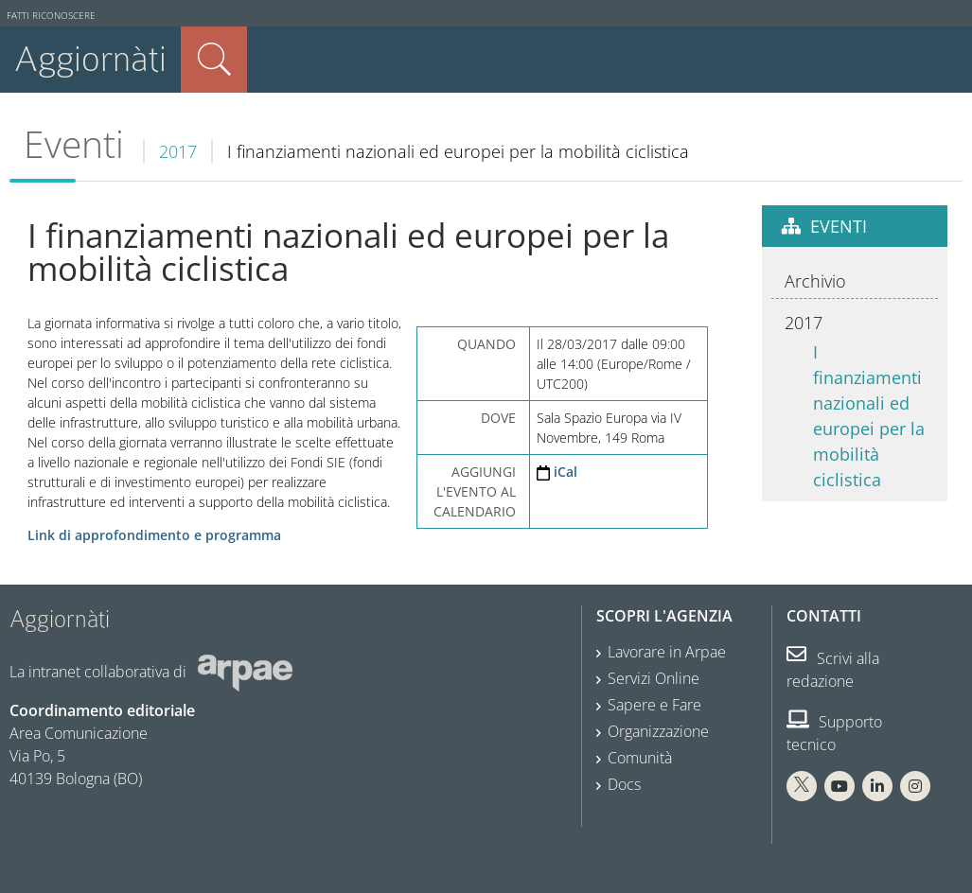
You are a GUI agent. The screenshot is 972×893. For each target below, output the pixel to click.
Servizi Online (653, 678)
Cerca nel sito (214, 59)
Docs (624, 784)
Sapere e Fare (654, 704)
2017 (178, 151)
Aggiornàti (90, 59)
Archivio (815, 281)
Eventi (74, 143)
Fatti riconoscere (51, 15)
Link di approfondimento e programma (154, 535)
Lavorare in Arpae (667, 651)
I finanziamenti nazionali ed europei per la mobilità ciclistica (869, 416)
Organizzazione (658, 731)
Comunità (640, 757)
